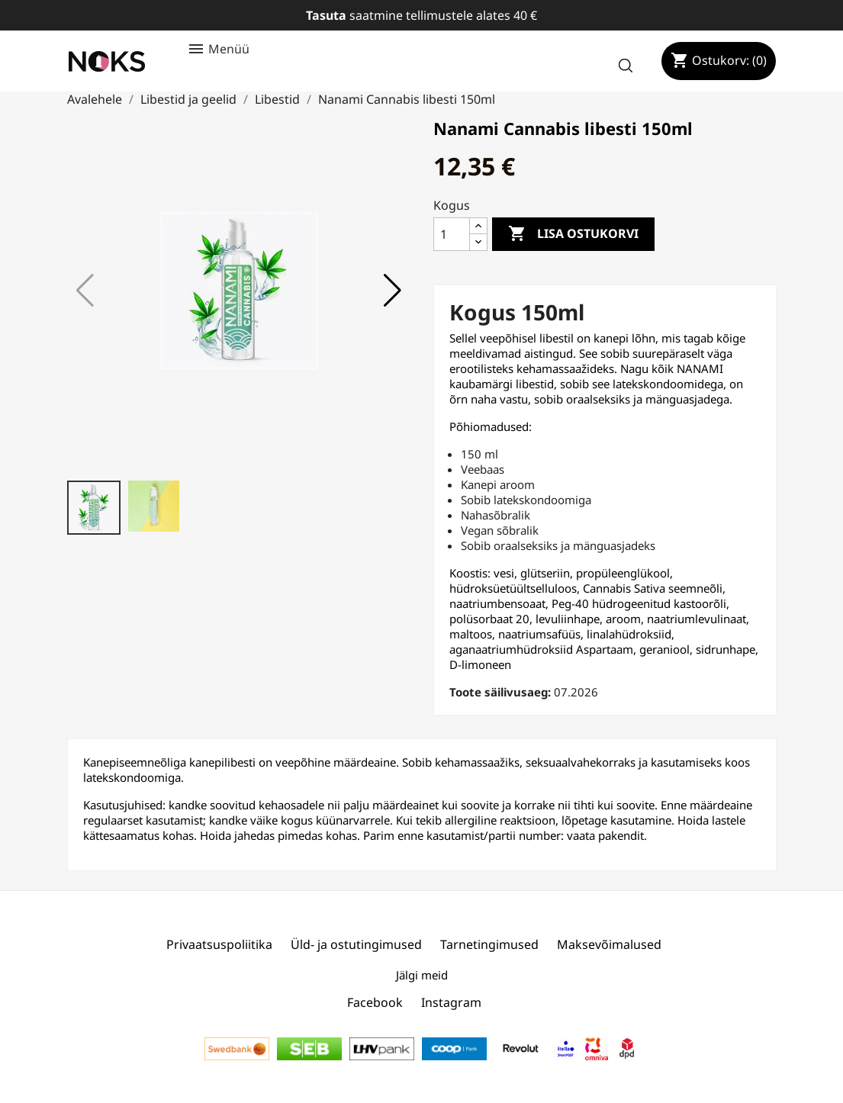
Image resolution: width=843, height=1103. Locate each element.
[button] (392, 290)
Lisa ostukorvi (573, 234)
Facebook (375, 1002)
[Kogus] (451, 234)
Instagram (451, 1002)
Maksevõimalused (609, 944)
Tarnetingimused (489, 944)
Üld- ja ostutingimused (356, 944)
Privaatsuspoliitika (219, 944)
